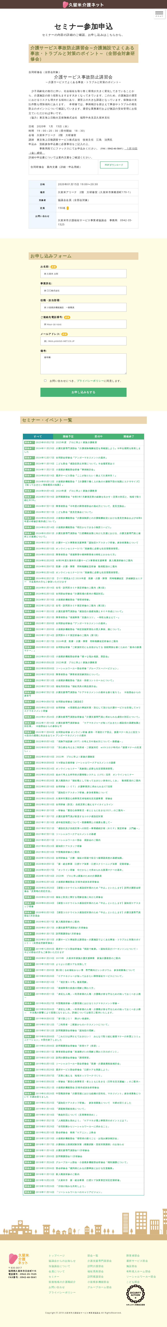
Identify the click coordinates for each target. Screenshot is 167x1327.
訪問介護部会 (96, 1266)
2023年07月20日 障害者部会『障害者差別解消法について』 (68, 674)
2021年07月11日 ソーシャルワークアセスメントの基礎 (66, 834)
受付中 (99, 436)
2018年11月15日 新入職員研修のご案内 (57, 1174)
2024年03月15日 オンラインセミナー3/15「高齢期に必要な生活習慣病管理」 (78, 548)
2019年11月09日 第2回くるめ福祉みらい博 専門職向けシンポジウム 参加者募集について (85, 970)
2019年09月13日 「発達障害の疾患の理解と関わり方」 (66, 988)
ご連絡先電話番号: (55, 317)
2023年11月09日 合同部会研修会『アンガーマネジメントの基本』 (72, 623)
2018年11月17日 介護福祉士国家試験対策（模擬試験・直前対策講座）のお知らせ (80, 1144)
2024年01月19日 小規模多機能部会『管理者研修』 (63, 599)
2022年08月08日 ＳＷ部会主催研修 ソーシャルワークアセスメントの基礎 (76, 762)
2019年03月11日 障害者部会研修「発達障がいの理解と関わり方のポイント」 (78, 1051)
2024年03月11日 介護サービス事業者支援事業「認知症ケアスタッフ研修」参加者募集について (87, 542)
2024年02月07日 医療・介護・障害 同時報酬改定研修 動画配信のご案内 (76, 566)
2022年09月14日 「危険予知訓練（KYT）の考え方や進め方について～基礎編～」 (80, 741)
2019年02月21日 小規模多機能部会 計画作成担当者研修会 (67, 1087)
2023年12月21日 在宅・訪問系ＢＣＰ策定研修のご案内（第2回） (71, 605)
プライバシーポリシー (90, 380)
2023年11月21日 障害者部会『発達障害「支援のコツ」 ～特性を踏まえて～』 (78, 617)
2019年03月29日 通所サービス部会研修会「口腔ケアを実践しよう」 (73, 1069)
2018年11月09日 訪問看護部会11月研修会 (59, 1156)
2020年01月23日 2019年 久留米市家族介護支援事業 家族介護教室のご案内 (78, 958)
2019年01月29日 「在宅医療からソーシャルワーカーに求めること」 (73, 1126)
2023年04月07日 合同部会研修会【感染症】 (60, 701)
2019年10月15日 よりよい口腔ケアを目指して (61, 964)
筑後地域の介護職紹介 (62, 1281)
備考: (43, 351)
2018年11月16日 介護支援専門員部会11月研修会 (62, 1150)
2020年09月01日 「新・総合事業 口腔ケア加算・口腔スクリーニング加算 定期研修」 (83, 863)
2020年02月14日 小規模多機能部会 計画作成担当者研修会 (67, 881)
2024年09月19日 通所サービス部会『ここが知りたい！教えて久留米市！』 (76, 475)
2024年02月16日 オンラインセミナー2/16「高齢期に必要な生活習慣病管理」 (78, 572)
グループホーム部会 (100, 1287)
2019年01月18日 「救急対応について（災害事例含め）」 (67, 1114)
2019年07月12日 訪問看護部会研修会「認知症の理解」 (66, 1030)
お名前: (48, 266)
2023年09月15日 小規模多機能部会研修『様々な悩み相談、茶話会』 (73, 656)
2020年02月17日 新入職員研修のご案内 (57, 921)
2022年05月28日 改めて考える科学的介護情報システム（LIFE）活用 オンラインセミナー (85, 774)
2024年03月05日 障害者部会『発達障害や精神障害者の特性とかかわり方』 (76, 554)
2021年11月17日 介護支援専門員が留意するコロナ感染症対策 (69, 816)
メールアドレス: (54, 334)
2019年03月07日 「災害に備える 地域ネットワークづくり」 (69, 1075)
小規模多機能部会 (98, 1281)
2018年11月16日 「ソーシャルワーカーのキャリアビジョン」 (69, 1192)
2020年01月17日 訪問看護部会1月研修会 (58, 933)
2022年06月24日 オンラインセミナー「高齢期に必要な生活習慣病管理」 (75, 768)
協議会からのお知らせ (62, 1260)
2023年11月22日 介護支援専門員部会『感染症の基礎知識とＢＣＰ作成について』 (80, 611)
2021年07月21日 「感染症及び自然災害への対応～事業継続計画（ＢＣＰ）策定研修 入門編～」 (88, 828)
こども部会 (133, 1281)
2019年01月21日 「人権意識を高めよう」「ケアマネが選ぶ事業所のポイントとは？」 (82, 1120)
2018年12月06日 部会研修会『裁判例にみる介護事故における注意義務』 (75, 1168)
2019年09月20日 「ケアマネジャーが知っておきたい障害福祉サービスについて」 (80, 976)
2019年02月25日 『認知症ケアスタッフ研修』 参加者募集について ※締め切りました (83, 1102)
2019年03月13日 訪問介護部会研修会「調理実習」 (63, 1057)
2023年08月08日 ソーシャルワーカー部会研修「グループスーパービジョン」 (78, 668)
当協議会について (59, 1266)
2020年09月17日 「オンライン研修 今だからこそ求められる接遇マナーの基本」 (80, 869)
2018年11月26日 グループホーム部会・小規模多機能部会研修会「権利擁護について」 (82, 1162)
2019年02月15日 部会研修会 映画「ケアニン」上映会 (66, 1132)
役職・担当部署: (50, 300)
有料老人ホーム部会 (138, 1271)
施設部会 (131, 1266)
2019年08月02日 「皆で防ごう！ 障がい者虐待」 (63, 1018)
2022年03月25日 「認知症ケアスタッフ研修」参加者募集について (72, 792)
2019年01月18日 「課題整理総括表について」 (61, 1108)
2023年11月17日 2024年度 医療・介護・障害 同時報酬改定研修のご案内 (77, 641)
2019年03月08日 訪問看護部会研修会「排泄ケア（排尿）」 (68, 1045)
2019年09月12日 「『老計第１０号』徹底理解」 (62, 982)
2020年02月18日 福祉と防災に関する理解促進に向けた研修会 (69, 897)
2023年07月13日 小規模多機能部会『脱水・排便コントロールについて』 (75, 680)
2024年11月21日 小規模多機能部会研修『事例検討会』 (66, 469)
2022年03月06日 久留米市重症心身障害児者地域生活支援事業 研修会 (74, 798)
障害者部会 (133, 1255)
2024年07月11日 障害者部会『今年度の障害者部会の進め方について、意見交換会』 (81, 506)
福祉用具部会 (96, 1271)
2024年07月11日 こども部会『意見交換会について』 (65, 512)
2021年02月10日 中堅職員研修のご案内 (57, 852)
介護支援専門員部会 (100, 1260)
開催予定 (68, 436)
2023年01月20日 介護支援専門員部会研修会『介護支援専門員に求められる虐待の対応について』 (88, 716)
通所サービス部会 (137, 1260)
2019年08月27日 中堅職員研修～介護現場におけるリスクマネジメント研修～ (78, 1003)
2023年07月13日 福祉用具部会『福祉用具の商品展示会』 (67, 686)
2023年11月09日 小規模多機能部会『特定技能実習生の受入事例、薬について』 (79, 629)
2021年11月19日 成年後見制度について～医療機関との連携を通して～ (74, 822)
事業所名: (46, 283)
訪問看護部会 (96, 1276)
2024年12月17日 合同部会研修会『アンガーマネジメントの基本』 (72, 457)
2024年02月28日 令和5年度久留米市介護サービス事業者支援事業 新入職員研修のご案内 (84, 560)
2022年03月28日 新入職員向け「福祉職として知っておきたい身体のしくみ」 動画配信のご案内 (88, 780)
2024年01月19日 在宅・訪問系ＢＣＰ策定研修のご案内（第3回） (71, 587)
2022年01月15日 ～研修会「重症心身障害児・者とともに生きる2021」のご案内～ (80, 810)
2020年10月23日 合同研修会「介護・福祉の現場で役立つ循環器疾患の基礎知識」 (80, 857)
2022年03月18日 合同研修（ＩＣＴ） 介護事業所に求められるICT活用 (74, 786)
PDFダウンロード (114, 165)
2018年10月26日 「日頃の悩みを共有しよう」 (61, 1186)
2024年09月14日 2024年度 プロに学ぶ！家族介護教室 (66, 490)
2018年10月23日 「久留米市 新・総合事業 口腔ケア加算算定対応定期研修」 (79, 1180)
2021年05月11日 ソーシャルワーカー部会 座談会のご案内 (68, 840)
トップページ (57, 1255)
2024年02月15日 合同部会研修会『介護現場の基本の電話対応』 (70, 593)
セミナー (54, 1276)
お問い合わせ (57, 1287)
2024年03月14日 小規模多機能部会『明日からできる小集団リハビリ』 (74, 527)
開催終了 (129, 436)
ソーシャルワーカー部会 (141, 1276)
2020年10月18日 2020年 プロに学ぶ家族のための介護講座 (69, 875)
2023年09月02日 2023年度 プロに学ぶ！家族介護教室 (66, 662)
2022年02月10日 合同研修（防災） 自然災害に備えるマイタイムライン (74, 804)
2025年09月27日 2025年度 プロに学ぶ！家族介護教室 (66, 442)
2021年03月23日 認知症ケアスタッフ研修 (59, 846)
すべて (38, 436)
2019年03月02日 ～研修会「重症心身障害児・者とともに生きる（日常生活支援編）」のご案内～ (88, 1081)
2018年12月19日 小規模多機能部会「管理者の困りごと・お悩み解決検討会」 (78, 1138)
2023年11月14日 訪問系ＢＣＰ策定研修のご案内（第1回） (68, 635)
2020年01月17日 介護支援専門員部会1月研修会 (62, 927)
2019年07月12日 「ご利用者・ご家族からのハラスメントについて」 (73, 1024)
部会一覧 (93, 1255)
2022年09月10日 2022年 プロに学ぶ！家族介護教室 (65, 756)
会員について (57, 1271)
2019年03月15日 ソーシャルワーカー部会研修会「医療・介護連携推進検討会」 (79, 1063)
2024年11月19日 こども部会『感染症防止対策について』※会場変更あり (75, 463)
